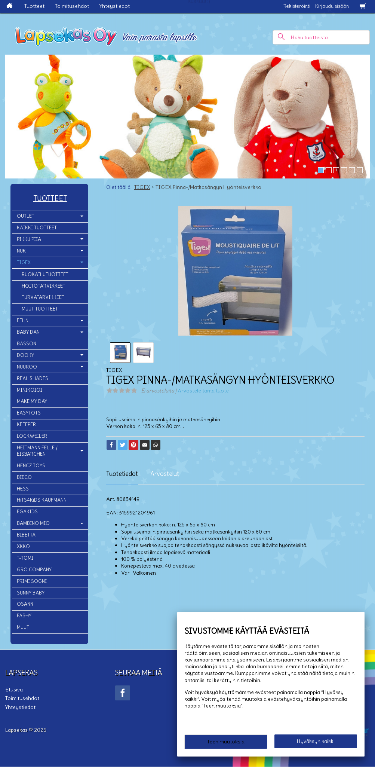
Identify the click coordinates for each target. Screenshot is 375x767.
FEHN (22, 320)
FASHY (24, 615)
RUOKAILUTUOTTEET (45, 274)
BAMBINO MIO (33, 523)
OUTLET (25, 216)
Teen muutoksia (226, 741)
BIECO (24, 477)
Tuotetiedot (122, 474)
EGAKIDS (27, 511)
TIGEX (24, 262)
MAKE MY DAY (32, 401)
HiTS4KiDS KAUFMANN (42, 500)
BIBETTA (26, 535)
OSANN (25, 604)
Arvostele (203, 390)
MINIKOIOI (29, 390)
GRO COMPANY (34, 569)
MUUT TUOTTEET (40, 309)
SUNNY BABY (30, 593)
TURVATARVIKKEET (43, 297)
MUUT (23, 627)
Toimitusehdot (72, 6)
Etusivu (14, 689)
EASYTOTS (29, 413)
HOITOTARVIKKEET (43, 286)
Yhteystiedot (114, 6)
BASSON (26, 343)
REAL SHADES (32, 378)
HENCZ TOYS (31, 465)
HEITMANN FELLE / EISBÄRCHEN (37, 450)
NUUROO (27, 367)
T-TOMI (25, 558)
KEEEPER (26, 424)
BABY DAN (28, 332)
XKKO (23, 546)
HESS (23, 489)
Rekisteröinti (296, 6)
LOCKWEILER (32, 436)
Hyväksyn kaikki (316, 741)
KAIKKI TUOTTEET (37, 227)
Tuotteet (34, 6)
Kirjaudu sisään (332, 6)
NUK (21, 251)
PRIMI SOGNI (32, 581)
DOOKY (25, 355)
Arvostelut (164, 474)
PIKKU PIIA (29, 239)
